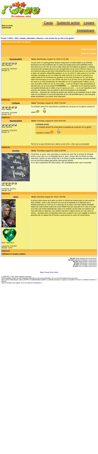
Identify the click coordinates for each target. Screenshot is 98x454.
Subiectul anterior (88, 49)
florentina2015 (16, 59)
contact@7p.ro (37, 283)
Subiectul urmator (88, 53)
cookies (21, 280)
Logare (89, 23)
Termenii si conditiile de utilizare (85, 280)
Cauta (48, 23)
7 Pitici (12, 276)
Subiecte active (68, 23)
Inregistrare (85, 30)
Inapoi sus (6, 99)
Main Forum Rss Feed (49, 272)
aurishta (15, 151)
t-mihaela (16, 103)
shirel (15, 197)
